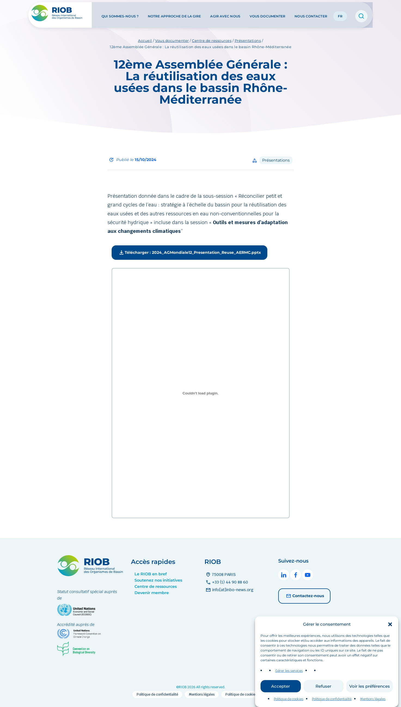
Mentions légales (202, 694)
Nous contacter (311, 13)
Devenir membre (151, 592)
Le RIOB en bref (150, 574)
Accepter (280, 696)
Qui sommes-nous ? (120, 13)
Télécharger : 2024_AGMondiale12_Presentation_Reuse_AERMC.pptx (189, 253)
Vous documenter (268, 13)
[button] (390, 634)
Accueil (145, 40)
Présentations (248, 40)
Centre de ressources (211, 40)
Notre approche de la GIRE (174, 13)
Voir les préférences (369, 696)
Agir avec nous (225, 13)
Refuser (323, 696)
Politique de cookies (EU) (244, 694)
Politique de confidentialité (157, 694)
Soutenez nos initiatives (158, 580)
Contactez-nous (304, 596)
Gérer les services (289, 681)
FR (340, 13)
